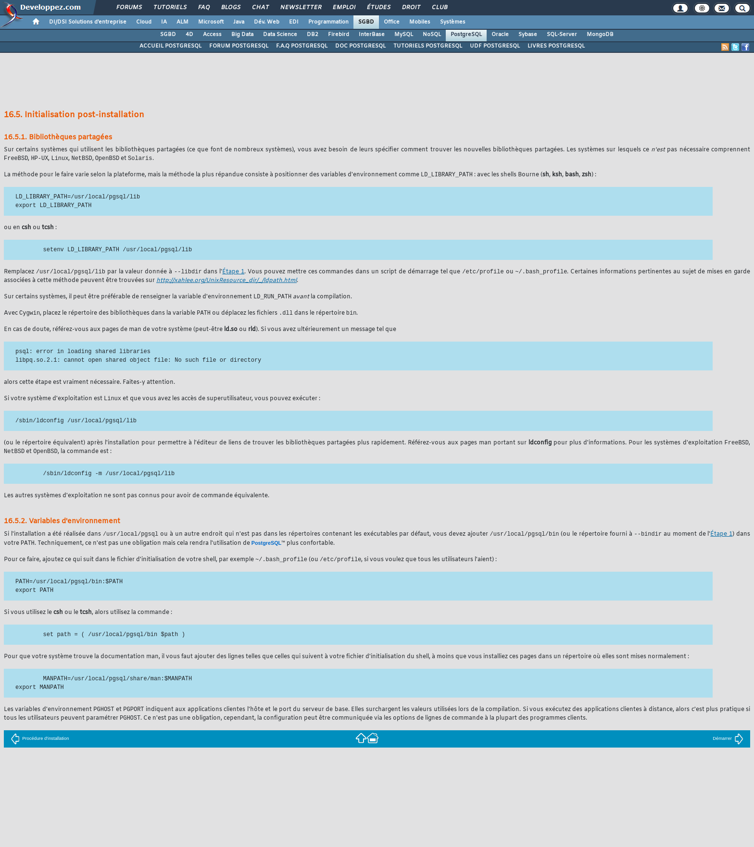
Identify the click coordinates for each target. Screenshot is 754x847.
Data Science (280, 34)
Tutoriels (169, 8)
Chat (260, 8)
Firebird (338, 34)
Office (392, 22)
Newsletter (300, 8)
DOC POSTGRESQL (360, 46)
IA (164, 22)
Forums (128, 8)
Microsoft (211, 22)
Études (378, 8)
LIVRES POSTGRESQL (556, 46)
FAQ (203, 8)
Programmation (328, 22)
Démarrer (728, 744)
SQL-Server (562, 34)
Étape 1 (233, 273)
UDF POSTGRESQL (495, 46)
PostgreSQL (466, 34)
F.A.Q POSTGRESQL (301, 46)
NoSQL (432, 34)
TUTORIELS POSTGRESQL (427, 46)
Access (212, 34)
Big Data (242, 34)
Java (238, 22)
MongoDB (600, 34)
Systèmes (452, 22)
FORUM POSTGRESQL (238, 46)
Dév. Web (266, 22)
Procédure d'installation (40, 744)
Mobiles (419, 22)
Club (439, 8)
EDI (294, 22)
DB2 (312, 34)
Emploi (343, 8)
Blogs (230, 8)
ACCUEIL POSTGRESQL (170, 46)
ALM (182, 22)
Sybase (527, 34)
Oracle (500, 34)
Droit (411, 8)
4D (189, 34)
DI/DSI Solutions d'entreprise (87, 22)
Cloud (143, 22)
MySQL (403, 34)
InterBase (372, 34)
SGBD (366, 22)
